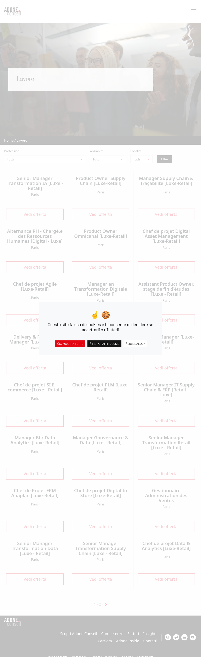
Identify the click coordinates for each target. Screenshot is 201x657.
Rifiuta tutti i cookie (104, 343)
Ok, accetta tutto (70, 343)
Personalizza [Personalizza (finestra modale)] (135, 343)
